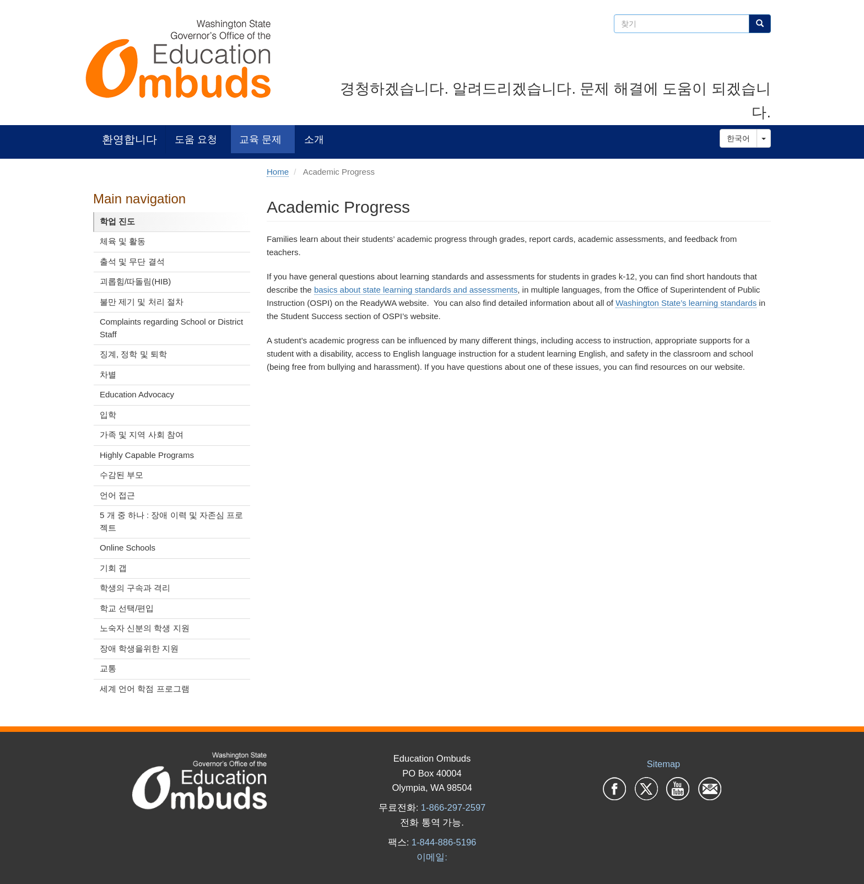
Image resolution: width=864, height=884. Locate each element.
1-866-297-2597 (453, 807)
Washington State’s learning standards (686, 303)
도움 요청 (196, 139)
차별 (108, 374)
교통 (108, 668)
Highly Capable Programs (147, 455)
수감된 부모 (121, 474)
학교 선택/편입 (127, 608)
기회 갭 (113, 568)
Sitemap (664, 764)
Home (278, 171)
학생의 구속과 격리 (135, 587)
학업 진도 (117, 221)
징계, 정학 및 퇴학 (133, 354)
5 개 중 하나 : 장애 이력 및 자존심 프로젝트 (171, 521)
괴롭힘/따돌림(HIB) (135, 281)
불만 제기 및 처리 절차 (141, 301)
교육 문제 (260, 139)
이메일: (432, 857)
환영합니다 (129, 139)
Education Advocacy (137, 394)
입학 (108, 414)
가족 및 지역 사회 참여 (141, 434)
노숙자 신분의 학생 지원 (145, 628)
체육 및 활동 (122, 241)
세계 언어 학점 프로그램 (145, 688)
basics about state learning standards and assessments (415, 289)
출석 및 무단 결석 (132, 261)
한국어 (738, 138)
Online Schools (127, 547)
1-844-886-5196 (444, 842)
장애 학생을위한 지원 (139, 648)
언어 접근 (117, 495)
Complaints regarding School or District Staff (171, 328)
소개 (314, 139)
